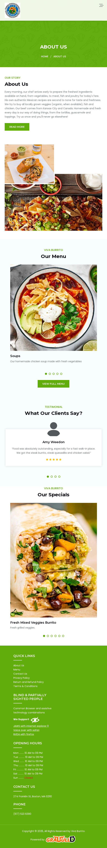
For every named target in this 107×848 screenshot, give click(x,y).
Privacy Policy (21, 678)
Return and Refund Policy (28, 682)
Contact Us (20, 673)
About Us (18, 665)
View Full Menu (53, 383)
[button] (46, 374)
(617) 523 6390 (22, 814)
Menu (16, 669)
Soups (15, 356)
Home (44, 56)
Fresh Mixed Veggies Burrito (33, 623)
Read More (17, 126)
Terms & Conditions (25, 686)
